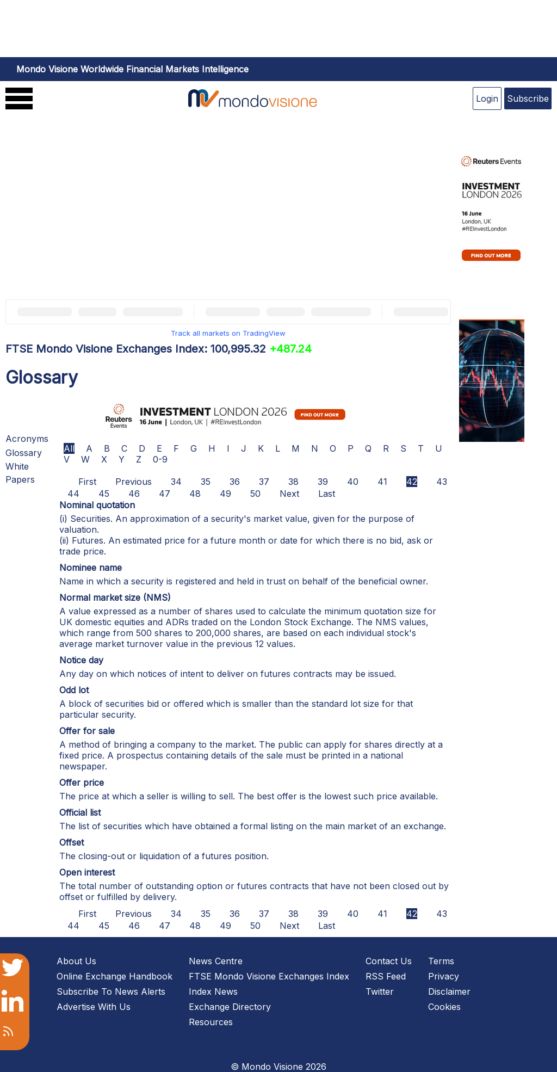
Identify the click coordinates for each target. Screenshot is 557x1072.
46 (134, 493)
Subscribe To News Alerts (111, 991)
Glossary (23, 452)
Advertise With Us (94, 1006)
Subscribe (528, 98)
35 (206, 481)
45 (103, 493)
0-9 (160, 459)
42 (411, 481)
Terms (441, 961)
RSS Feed (386, 976)
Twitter (380, 991)
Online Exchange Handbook (114, 976)
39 (323, 481)
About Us (76, 961)
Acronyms (26, 438)
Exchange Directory (230, 1006)
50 (255, 493)
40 (352, 481)
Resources (211, 1021)
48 (195, 493)
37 (264, 481)
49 (225, 493)
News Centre (216, 961)
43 (441, 481)
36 (235, 481)
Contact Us (389, 961)
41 (382, 481)
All (69, 448)
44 (73, 493)
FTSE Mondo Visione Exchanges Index (269, 976)
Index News (213, 991)
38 (293, 481)
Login (487, 98)
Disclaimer (449, 991)
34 (176, 481)
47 (164, 493)
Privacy (443, 976)
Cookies (444, 1006)
